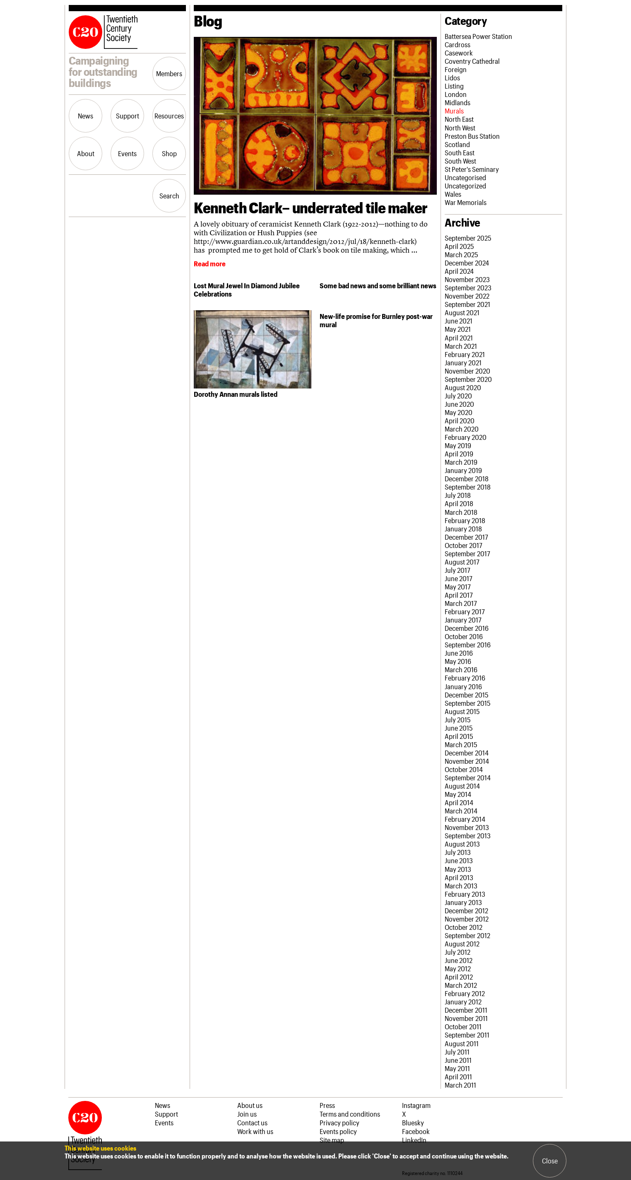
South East (459, 152)
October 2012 (463, 927)
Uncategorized (465, 185)
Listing (454, 86)
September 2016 (468, 644)
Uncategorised (465, 177)
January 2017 (463, 619)
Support (127, 115)
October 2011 (463, 1026)
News (85, 115)
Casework (459, 52)
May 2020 (458, 412)
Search (169, 195)
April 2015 (459, 736)
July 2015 (458, 719)
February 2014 (465, 819)
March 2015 (461, 744)
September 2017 (467, 553)
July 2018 (458, 495)
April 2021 (459, 337)
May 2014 (458, 794)
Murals (454, 110)
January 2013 (463, 902)
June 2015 (459, 728)
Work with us (255, 1131)
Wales (453, 194)
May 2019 (458, 445)
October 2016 (464, 636)
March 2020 (462, 429)
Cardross (457, 44)
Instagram (416, 1105)
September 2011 (467, 1034)
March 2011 (460, 1085)
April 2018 (459, 503)
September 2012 (467, 935)
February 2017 (465, 611)
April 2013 (459, 877)
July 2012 (457, 952)
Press (327, 1105)
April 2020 (459, 420)
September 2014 (468, 777)
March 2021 (461, 346)
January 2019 (463, 470)
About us (250, 1105)
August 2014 (462, 786)
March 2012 (461, 985)
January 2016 (463, 686)
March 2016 (461, 669)
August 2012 (462, 943)
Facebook (416, 1131)
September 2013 (468, 835)
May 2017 (458, 586)
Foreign (456, 69)
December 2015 (467, 694)
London (456, 94)
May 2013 (458, 869)
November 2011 (466, 1018)
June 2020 (459, 404)
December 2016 (467, 628)
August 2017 (462, 561)
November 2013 (467, 827)
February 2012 (465, 993)
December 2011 (466, 1010)
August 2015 (462, 711)
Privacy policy (339, 1122)
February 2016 (465, 677)
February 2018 (465, 520)
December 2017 (466, 537)
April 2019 (459, 453)
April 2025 (459, 246)
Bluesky (413, 1122)
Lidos (452, 77)
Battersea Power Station (478, 36)
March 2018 (461, 512)
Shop (169, 153)
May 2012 (458, 968)
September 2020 (468, 379)
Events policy (338, 1131)
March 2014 (461, 810)
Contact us (252, 1122)
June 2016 (459, 653)
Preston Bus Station (472, 136)
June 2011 (458, 1060)
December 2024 (467, 262)
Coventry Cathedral (472, 61)
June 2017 (458, 578)
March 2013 (461, 885)
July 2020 (458, 395)
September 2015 (468, 703)
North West (460, 127)
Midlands (457, 102)
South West (460, 161)
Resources (169, 115)
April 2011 (458, 1076)
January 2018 (463, 528)
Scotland (457, 144)
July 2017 (457, 570)
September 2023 (468, 287)
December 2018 (467, 478)
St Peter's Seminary (472, 169)
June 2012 (458, 960)
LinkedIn (414, 1140)
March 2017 (461, 603)
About (85, 153)
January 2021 (463, 362)
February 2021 (465, 354)
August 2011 (462, 1043)
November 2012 (467, 919)
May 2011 (457, 1068)
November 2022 (467, 296)
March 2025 (461, 254)
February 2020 (465, 437)
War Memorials (465, 202)
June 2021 (458, 320)
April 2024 (459, 271)
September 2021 (467, 304)
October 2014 (464, 769)
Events (127, 153)
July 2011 (457, 1051)
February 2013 (465, 894)
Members (169, 73)
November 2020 (467, 371)
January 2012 (463, 1001)
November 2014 (467, 761)
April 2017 (459, 595)
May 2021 (458, 329)
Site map (332, 1140)
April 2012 (459, 976)
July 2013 (458, 852)
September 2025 (468, 238)
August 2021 (462, 312)
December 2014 (467, 752)
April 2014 (459, 802)
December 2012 (466, 910)
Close (550, 1160)
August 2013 (462, 844)
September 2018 (468, 487)
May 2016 (458, 661)
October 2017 (463, 545)
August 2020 (463, 387)
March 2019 (461, 462)
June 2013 (459, 860)
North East (459, 119)
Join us (247, 1114)
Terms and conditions (350, 1114)
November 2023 (467, 279)
